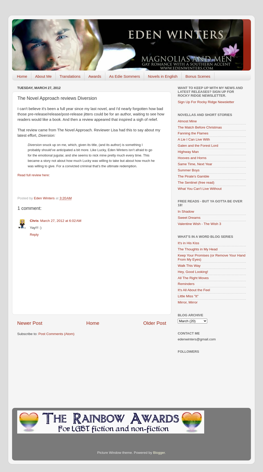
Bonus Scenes (197, 76)
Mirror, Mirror (188, 302)
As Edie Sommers (124, 76)
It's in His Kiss (188, 243)
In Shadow (186, 211)
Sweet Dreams (189, 218)
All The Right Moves (193, 278)
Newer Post (29, 323)
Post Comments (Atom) (56, 334)
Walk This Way (189, 266)
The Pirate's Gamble (193, 176)
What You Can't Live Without (200, 189)
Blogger (159, 453)
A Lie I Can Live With (194, 139)
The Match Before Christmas (200, 127)
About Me (43, 76)
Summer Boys (189, 170)
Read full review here (33, 175)
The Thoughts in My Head (198, 249)
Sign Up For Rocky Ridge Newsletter (206, 102)
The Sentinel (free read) (196, 182)
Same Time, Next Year (195, 164)
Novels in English (162, 76)
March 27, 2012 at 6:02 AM (60, 221)
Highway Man (188, 152)
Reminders (186, 284)
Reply (34, 235)
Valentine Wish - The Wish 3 (199, 224)
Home (22, 76)
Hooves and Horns (192, 158)
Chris (34, 221)
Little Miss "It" (188, 296)
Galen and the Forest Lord (198, 146)
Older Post (154, 323)
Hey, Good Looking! (193, 272)
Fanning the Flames (193, 133)
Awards (94, 76)
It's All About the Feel (194, 290)
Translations (70, 76)
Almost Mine (187, 121)
